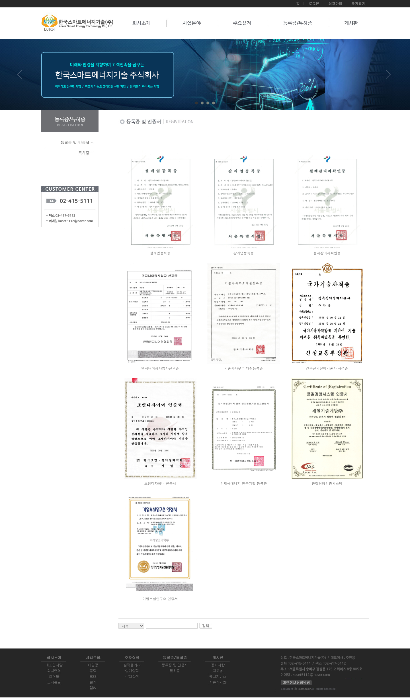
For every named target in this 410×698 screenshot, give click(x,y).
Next (388, 76)
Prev (21, 76)
